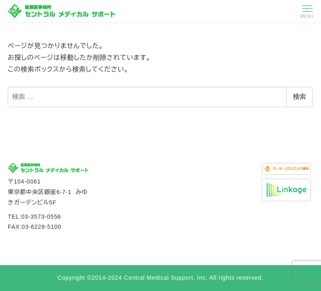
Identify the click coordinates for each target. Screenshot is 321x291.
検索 (299, 96)
